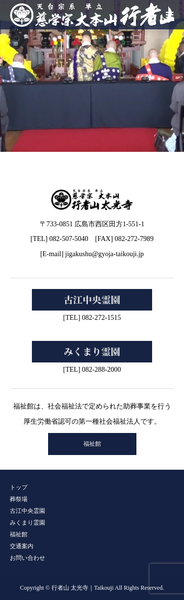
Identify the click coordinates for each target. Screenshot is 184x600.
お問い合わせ (27, 557)
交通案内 (21, 546)
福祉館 (92, 443)
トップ (18, 487)
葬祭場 (18, 499)
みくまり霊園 (27, 522)
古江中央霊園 (27, 510)
